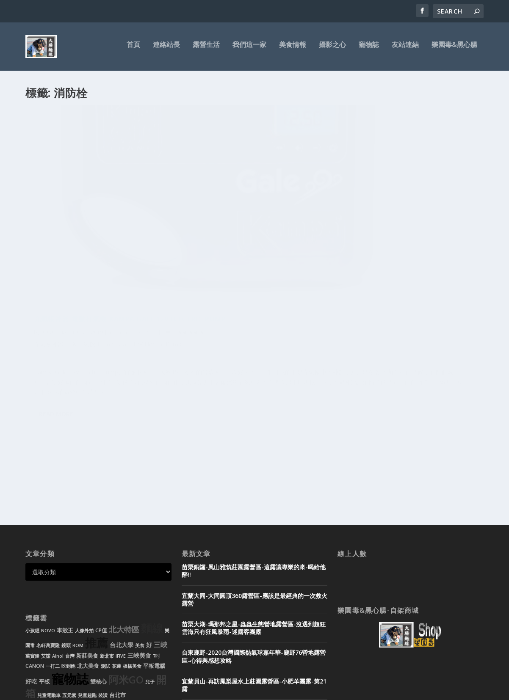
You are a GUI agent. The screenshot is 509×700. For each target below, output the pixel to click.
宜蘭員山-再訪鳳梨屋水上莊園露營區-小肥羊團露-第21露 (254, 584)
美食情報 (292, 49)
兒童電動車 (49, 594)
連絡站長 (166, 49)
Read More (56, 380)
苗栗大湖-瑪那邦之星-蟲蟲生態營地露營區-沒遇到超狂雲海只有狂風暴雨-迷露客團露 (254, 527)
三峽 (160, 543)
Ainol (58, 555)
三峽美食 (139, 554)
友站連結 (405, 49)
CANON (34, 564)
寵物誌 (369, 49)
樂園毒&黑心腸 (454, 49)
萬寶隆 (32, 555)
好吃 (31, 580)
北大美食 (88, 564)
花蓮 (116, 565)
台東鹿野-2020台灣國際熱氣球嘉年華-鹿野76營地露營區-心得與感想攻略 (254, 555)
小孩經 (32, 529)
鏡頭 (66, 544)
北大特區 (124, 528)
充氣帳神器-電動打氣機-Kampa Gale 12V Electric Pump (94, 211)
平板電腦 (154, 564)
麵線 (152, 527)
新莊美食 (87, 554)
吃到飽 (68, 565)
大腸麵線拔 (53, 228)
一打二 (53, 565)
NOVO (48, 529)
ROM (77, 544)
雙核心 (98, 580)
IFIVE (121, 555)
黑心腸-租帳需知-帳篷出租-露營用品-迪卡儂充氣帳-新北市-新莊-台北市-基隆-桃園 (253, 640)
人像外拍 (84, 529)
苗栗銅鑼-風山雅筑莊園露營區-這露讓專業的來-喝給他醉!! (254, 469)
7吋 (156, 555)
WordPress (163, 690)
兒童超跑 (87, 594)
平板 (44, 580)
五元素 (69, 594)
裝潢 (103, 594)
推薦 (96, 541)
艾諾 (45, 555)
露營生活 (206, 49)
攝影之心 (332, 49)
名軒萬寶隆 (48, 544)
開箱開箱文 (121, 228)
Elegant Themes (84, 690)
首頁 (133, 49)
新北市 (107, 555)
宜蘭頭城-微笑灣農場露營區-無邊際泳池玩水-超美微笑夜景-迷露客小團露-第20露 (254, 612)
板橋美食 (132, 565)
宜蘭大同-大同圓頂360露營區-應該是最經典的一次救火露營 (254, 498)
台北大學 (121, 544)
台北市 (117, 594)
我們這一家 (249, 49)
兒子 (150, 581)
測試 (105, 565)
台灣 (70, 555)
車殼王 (65, 529)
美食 (139, 544)
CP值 (101, 529)
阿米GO (126, 578)
